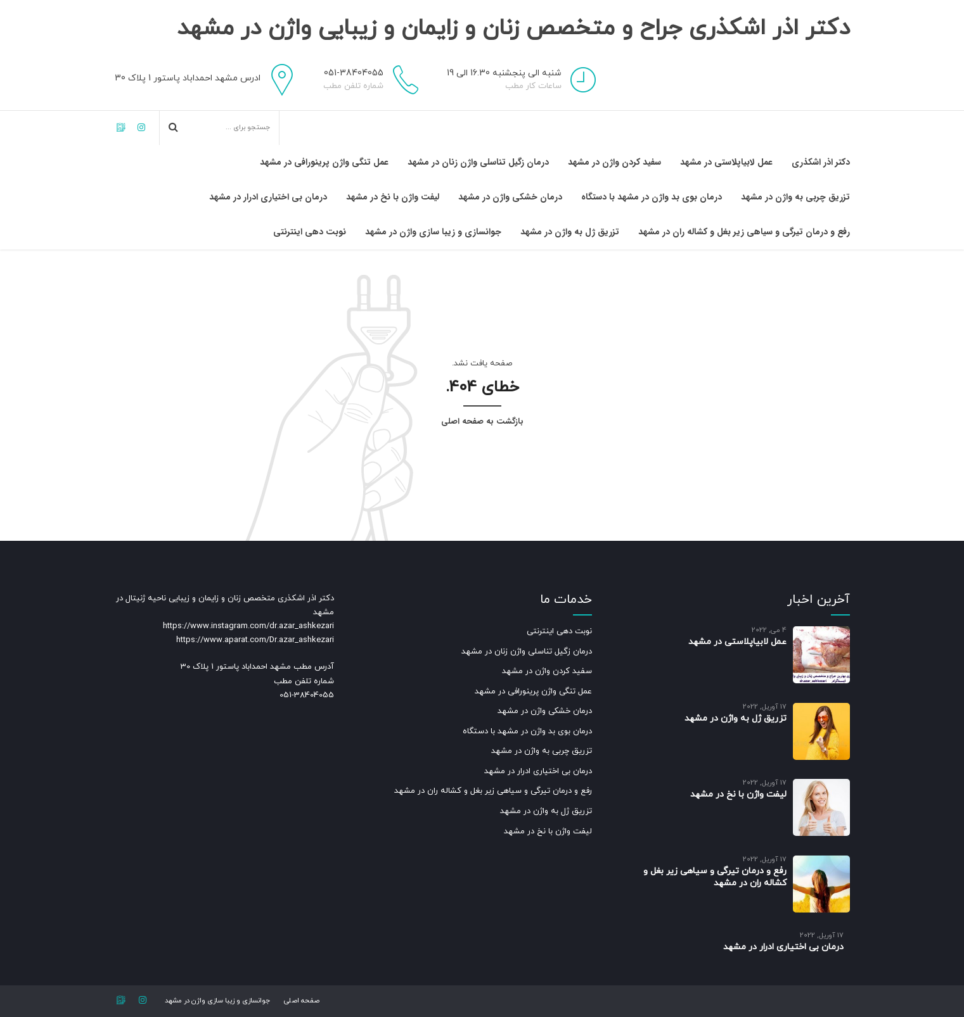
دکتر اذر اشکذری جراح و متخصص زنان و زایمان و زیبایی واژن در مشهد (482, 40)
